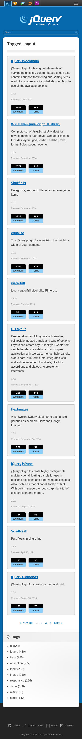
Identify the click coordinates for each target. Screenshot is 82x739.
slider (13, 686)
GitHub (14, 725)
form (13, 657)
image (14, 674)
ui (11, 645)
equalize (17, 232)
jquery (14, 651)
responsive (17, 680)
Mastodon (67, 725)
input (13, 668)
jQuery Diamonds (24, 576)
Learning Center (33, 725)
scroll (13, 697)
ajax (12, 692)
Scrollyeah (19, 531)
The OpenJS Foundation (50, 734)
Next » (58, 622)
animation (16, 663)
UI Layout (18, 328)
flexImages (19, 409)
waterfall (18, 283)
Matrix (51, 725)
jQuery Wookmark (25, 60)
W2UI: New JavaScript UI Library (35, 124)
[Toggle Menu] (76, 3)
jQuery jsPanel (22, 463)
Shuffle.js (18, 182)
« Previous (26, 622)
